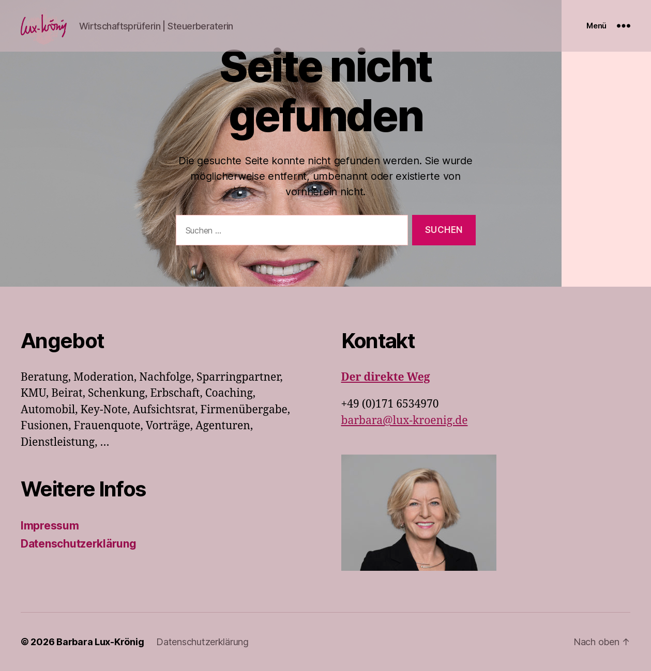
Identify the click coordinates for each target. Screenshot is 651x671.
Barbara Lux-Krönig (100, 641)
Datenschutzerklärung (79, 543)
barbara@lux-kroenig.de (404, 421)
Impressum (50, 525)
